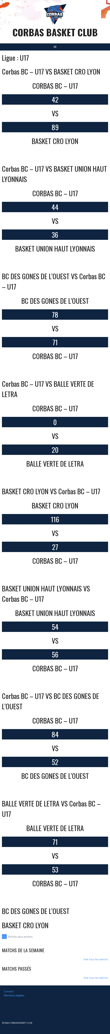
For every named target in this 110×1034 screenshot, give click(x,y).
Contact (9, 991)
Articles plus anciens (17, 936)
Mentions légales (14, 995)
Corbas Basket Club (55, 32)
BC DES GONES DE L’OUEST (35, 911)
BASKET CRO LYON (25, 925)
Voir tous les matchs (96, 959)
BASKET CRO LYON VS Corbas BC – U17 (51, 491)
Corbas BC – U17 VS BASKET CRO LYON (51, 71)
